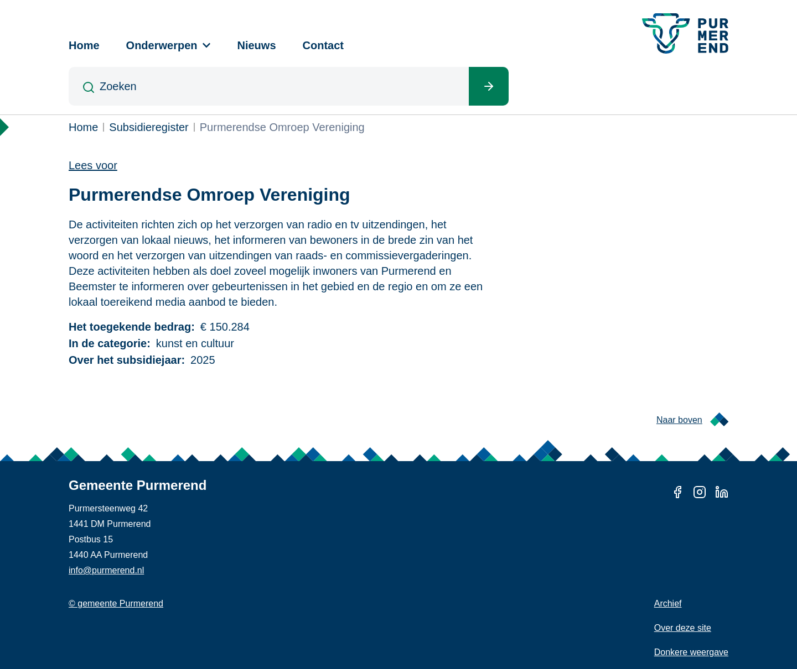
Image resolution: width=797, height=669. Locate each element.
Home (84, 45)
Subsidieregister (148, 127)
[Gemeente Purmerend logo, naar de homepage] (685, 33)
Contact (323, 45)
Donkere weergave (691, 652)
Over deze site (682, 628)
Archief (668, 603)
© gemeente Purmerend (116, 603)
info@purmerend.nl (106, 570)
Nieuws (256, 45)
